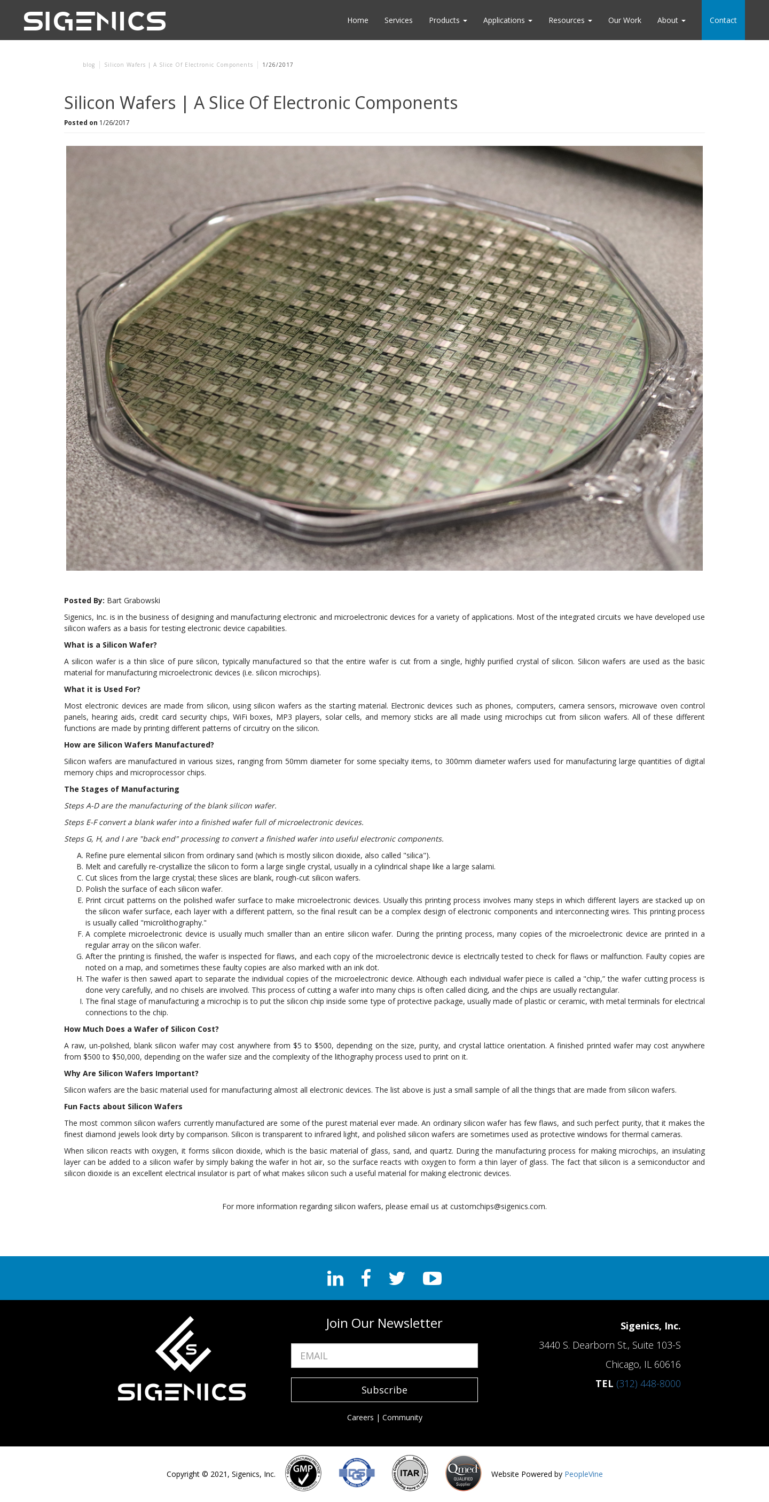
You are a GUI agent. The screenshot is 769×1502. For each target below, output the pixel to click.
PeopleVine (583, 1474)
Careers (360, 1417)
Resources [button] (570, 20)
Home (357, 20)
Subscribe (384, 1389)
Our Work (624, 20)
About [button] (671, 20)
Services (398, 20)
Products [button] (448, 20)
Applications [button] (507, 20)
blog (89, 64)
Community (402, 1417)
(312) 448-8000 (648, 1383)
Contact (723, 20)
